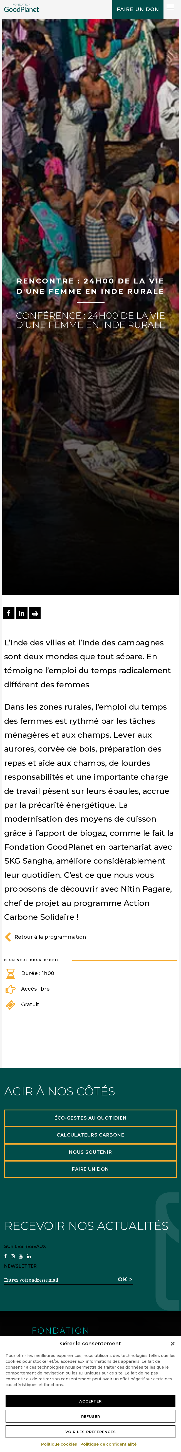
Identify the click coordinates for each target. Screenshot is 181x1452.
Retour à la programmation (45, 937)
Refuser (90, 1416)
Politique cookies (59, 1444)
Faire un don (138, 9)
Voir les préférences (90, 1431)
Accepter (90, 1401)
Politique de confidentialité (108, 1444)
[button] (172, 1343)
